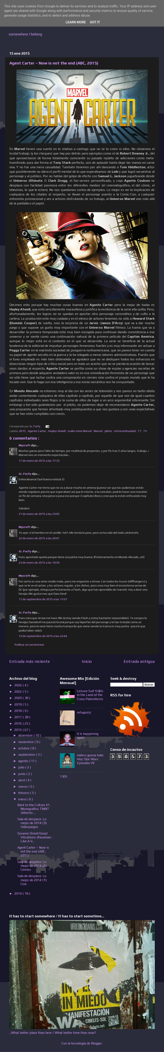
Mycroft (25, 445)
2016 (18, 723)
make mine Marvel (80, 431)
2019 (18, 704)
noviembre (26, 742)
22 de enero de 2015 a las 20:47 (39, 538)
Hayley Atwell (57, 431)
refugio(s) (84, 712)
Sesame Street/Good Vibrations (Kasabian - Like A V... (35, 837)
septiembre (27, 755)
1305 (63, 776)
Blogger (96, 1043)
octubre (24, 748)
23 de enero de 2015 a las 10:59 (39, 562)
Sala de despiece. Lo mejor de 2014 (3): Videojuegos (32, 823)
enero (22, 799)
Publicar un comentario (29, 644)
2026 (18, 685)
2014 (18, 893)
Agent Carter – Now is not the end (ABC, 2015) (33, 851)
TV (145, 431)
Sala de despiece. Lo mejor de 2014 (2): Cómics (32, 866)
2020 (18, 698)
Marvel (98, 431)
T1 (140, 431)
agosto (23, 761)
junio (22, 774)
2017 (18, 717)
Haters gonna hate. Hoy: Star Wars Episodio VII (90, 759)
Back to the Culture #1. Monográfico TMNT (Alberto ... (33, 809)
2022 (18, 691)
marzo (23, 786)
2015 (22, 431)
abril (22, 780)
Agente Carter (37, 431)
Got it (95, 22)
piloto (109, 431)
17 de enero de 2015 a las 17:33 (39, 460)
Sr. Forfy (25, 473)
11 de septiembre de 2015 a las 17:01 (43, 599)
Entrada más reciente (29, 661)
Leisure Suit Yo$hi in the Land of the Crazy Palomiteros (90, 695)
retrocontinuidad (125, 431)
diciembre (25, 735)
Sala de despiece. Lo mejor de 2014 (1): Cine (32, 880)
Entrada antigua (139, 661)
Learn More (76, 22)
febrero (24, 793)
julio (21, 767)
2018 (18, 711)
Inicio (87, 661)
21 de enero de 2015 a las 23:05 (39, 513)
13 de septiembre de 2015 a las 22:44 (43, 636)
